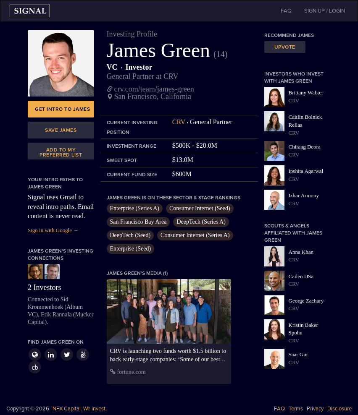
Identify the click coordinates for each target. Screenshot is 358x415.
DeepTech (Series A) (200, 222)
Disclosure (339, 408)
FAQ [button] (286, 11)
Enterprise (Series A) (134, 208)
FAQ (279, 408)
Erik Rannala (56, 314)
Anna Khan (301, 252)
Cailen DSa (301, 276)
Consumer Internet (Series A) (195, 235)
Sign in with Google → (53, 230)
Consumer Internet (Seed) (199, 208)
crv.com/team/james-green (154, 89)
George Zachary (306, 301)
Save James (60, 130)
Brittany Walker (306, 92)
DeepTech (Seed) (130, 235)
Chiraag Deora (305, 147)
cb (35, 367)
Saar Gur (298, 354)
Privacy (315, 408)
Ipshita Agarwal (306, 171)
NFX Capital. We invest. (80, 408)
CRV (178, 121)
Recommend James (289, 35)
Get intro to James (62, 109)
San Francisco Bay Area (138, 222)
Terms (296, 408)
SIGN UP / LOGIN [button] (324, 11)
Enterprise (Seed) (130, 248)
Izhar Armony (304, 195)
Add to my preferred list (60, 152)
